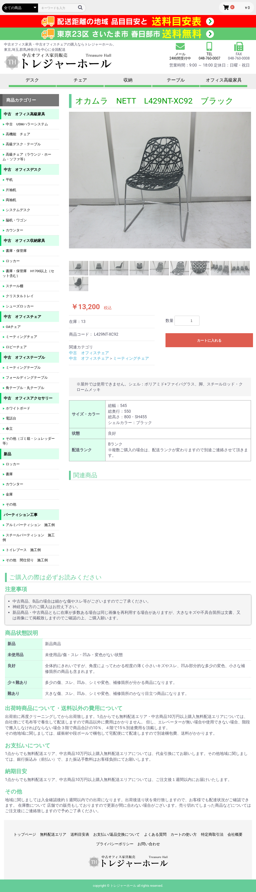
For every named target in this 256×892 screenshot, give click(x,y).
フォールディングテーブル (26, 377)
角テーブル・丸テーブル (24, 388)
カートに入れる (209, 340)
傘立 (9, 428)
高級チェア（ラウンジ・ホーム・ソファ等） (26, 156)
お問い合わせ (149, 844)
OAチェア (13, 327)
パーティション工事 (21, 515)
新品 (7, 454)
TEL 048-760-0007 (209, 56)
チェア (80, 80)
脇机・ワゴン (16, 220)
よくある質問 (155, 834)
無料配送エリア (53, 834)
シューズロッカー (19, 306)
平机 (9, 180)
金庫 (9, 494)
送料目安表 (79, 834)
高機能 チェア (17, 134)
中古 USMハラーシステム (26, 124)
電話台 (10, 418)
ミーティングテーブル (23, 367)
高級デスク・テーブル (23, 144)
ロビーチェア (16, 347)
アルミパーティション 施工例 (30, 525)
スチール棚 (14, 286)
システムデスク (17, 210)
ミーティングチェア (131, 358)
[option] (160, 180)
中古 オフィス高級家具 (24, 114)
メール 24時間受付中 (180, 51)
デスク (32, 80)
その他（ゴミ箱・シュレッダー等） (28, 440)
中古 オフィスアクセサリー (28, 398)
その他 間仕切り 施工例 (26, 560)
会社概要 (235, 834)
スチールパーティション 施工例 (28, 537)
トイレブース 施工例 (23, 550)
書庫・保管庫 (16, 251)
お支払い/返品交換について (116, 834)
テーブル (176, 80)
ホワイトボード (17, 408)
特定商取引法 (212, 834)
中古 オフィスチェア (89, 352)
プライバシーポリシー (115, 844)
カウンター (14, 230)
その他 (10, 504)
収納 (128, 80)
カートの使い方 (183, 834)
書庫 (9, 474)
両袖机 (10, 200)
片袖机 (10, 190)
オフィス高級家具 (224, 80)
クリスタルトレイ (19, 296)
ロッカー (12, 261)
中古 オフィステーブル (24, 357)
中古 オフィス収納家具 (24, 240)
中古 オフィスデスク (22, 169)
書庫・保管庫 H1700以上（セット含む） (28, 273)
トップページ (25, 834)
